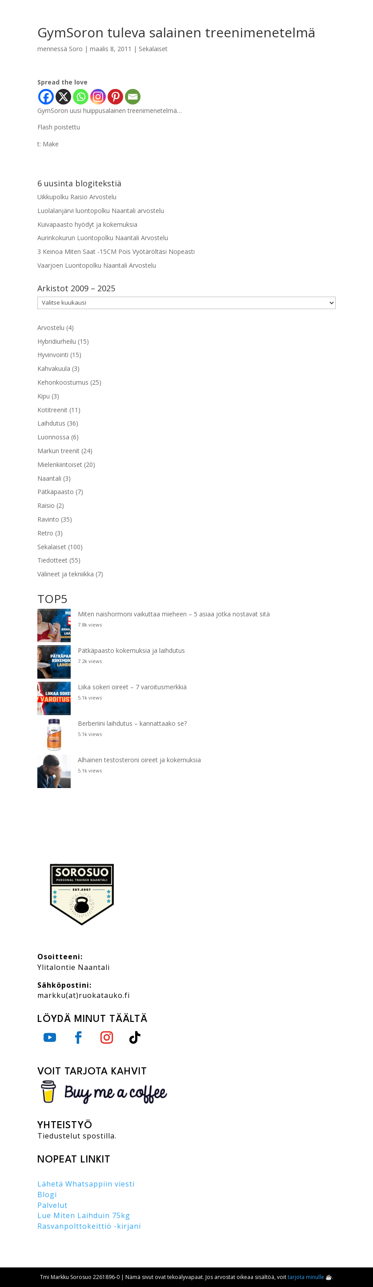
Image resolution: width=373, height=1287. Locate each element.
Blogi (47, 1194)
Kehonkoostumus (62, 382)
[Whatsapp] (80, 97)
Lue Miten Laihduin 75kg (83, 1215)
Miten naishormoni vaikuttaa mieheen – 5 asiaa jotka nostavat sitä (174, 614)
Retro (45, 533)
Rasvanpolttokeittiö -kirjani (89, 1226)
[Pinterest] (115, 97)
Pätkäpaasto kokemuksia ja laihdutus (131, 650)
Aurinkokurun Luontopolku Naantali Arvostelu (102, 237)
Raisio (46, 505)
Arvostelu (50, 327)
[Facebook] (46, 97)
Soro (76, 48)
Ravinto (48, 519)
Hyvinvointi (52, 354)
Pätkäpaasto (55, 491)
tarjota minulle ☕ (310, 1277)
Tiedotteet (52, 560)
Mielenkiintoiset (59, 464)
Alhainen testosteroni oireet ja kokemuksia (139, 760)
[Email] (132, 97)
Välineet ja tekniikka (65, 574)
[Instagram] (98, 97)
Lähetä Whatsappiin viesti (86, 1184)
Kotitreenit (52, 410)
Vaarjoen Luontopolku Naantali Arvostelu (96, 265)
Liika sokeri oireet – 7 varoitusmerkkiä (132, 687)
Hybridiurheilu (56, 341)
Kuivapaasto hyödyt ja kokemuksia (87, 224)
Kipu (43, 396)
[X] (63, 97)
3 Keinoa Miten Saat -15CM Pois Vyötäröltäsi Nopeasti (116, 251)
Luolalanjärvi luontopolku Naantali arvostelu (100, 210)
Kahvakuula (53, 368)
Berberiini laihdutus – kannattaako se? (132, 723)
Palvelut (52, 1205)
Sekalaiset (153, 48)
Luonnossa (53, 437)
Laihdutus (51, 423)
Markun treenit (58, 450)
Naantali (49, 478)
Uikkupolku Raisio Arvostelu (76, 197)
